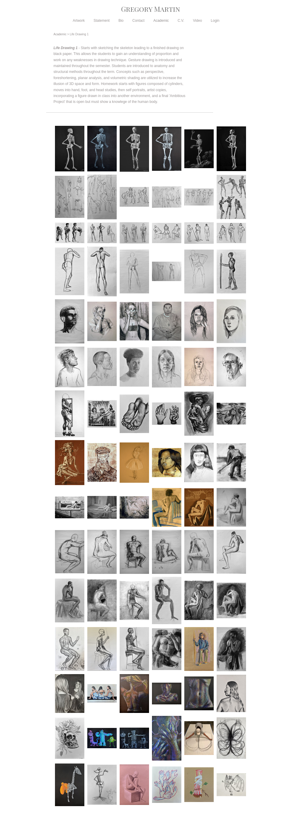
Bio (120, 21)
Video (197, 21)
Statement (101, 21)
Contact (138, 21)
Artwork (79, 21)
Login (215, 21)
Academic (161, 21)
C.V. (181, 21)
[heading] (150, 8)
